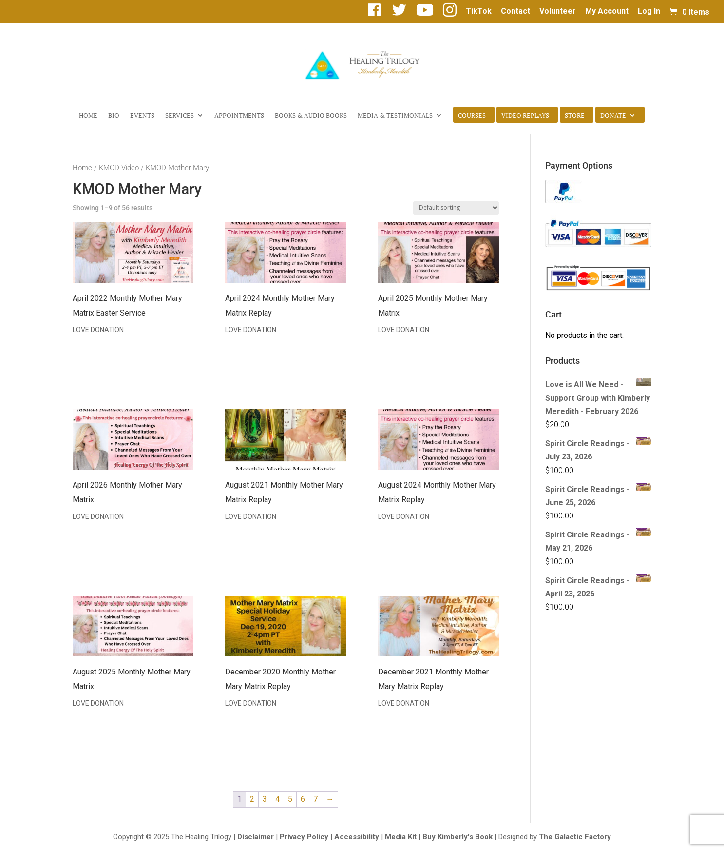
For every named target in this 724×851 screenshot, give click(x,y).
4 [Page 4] (277, 799)
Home (88, 115)
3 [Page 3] (265, 799)
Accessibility (356, 836)
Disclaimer (255, 836)
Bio (113, 115)
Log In (649, 11)
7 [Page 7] (315, 799)
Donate (613, 115)
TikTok (479, 11)
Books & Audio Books (311, 115)
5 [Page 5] (290, 799)
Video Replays (525, 115)
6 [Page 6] (303, 799)
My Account (607, 11)
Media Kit (401, 836)
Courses (472, 115)
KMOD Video (119, 167)
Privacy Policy (304, 836)
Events (142, 115)
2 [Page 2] (252, 799)
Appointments (239, 115)
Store (575, 115)
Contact (515, 11)
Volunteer (557, 11)
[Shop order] (456, 208)
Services (179, 115)
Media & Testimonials (395, 115)
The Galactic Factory (575, 836)
